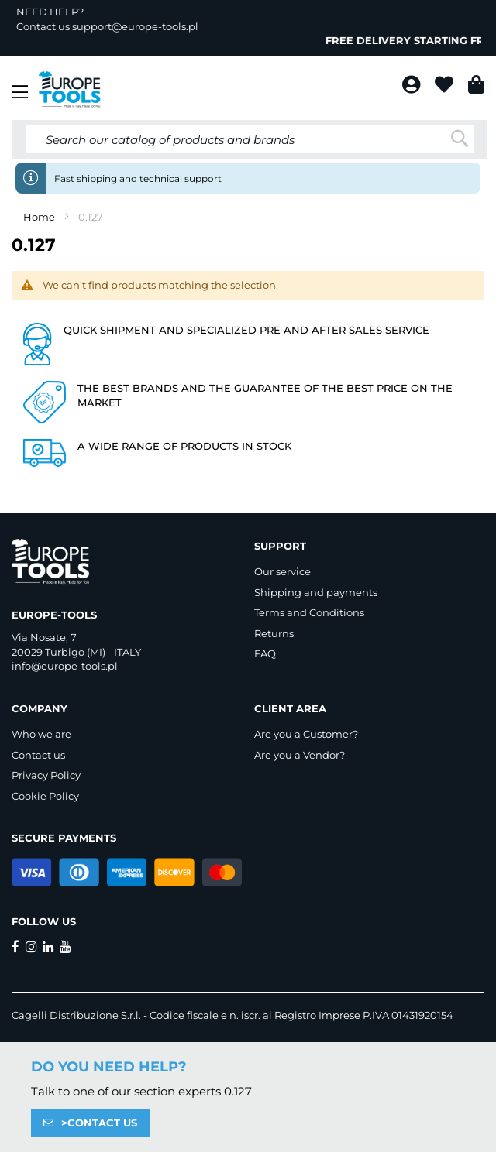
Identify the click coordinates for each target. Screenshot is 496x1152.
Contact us (38, 755)
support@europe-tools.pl (135, 26)
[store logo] (70, 89)
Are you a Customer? (306, 734)
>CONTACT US (99, 1122)
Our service (282, 571)
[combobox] (249, 139)
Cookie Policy (45, 796)
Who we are (41, 734)
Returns (274, 633)
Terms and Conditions (309, 612)
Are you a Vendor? (299, 755)
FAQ (265, 653)
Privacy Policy (46, 775)
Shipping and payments (315, 592)
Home (40, 217)
